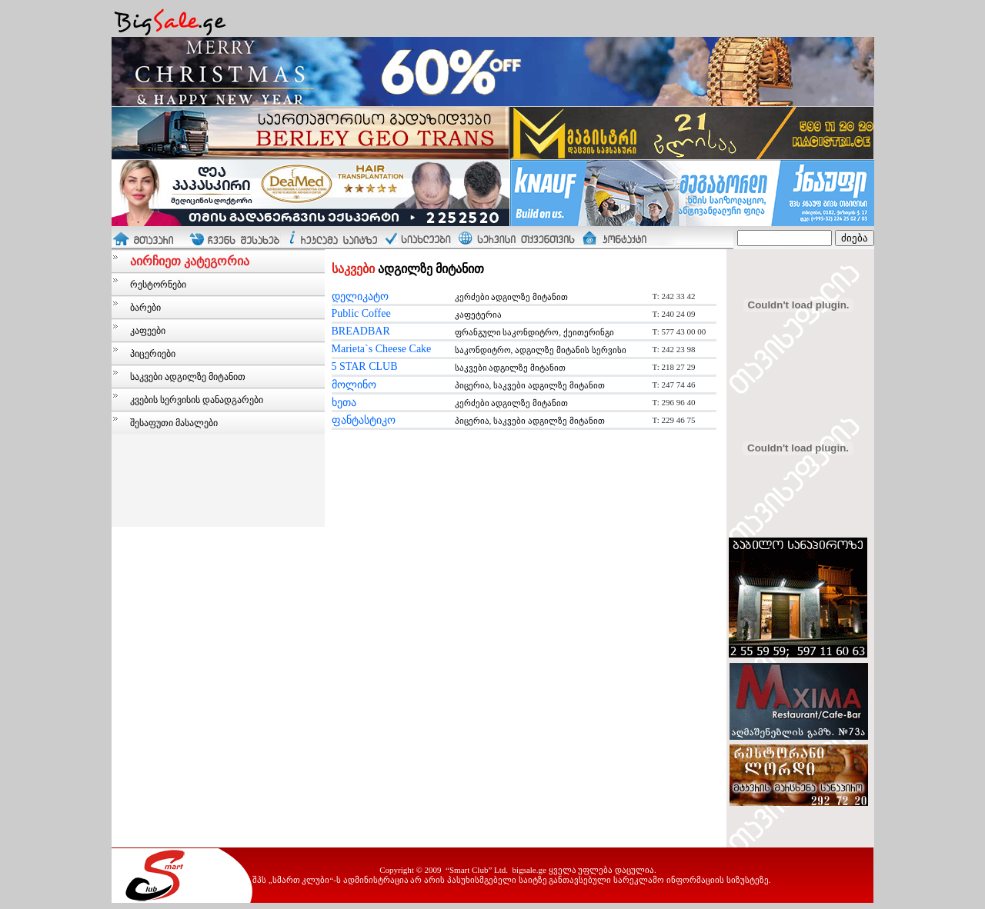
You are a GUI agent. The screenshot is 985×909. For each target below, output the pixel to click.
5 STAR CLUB (365, 366)
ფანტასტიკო (364, 420)
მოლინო (354, 385)
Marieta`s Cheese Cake (382, 349)
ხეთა (344, 402)
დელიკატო (360, 296)
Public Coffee (361, 313)
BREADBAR (361, 331)
